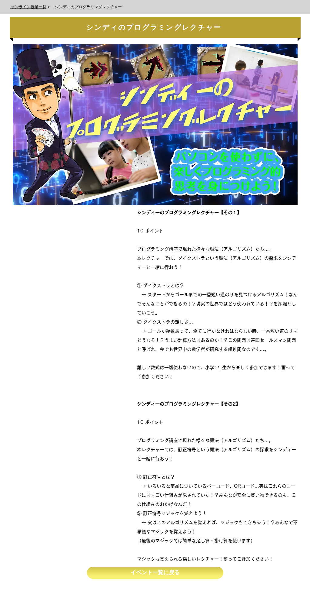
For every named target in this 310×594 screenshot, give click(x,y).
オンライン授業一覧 (28, 7)
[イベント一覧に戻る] (155, 573)
